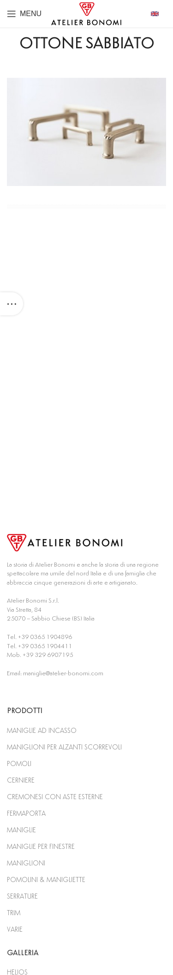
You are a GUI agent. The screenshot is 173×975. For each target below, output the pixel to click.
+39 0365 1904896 (45, 637)
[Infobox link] (158, 14)
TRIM (13, 913)
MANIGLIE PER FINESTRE (41, 846)
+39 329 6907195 (48, 655)
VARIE (15, 929)
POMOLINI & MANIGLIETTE (46, 879)
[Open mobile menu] (24, 14)
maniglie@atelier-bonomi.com (63, 673)
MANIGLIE (21, 830)
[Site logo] (86, 13)
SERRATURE (22, 896)
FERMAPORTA (26, 813)
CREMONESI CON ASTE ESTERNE (55, 797)
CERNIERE (21, 780)
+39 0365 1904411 (45, 646)
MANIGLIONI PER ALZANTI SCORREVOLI (64, 747)
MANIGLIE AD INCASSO (42, 730)
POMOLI (19, 763)
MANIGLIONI (26, 863)
